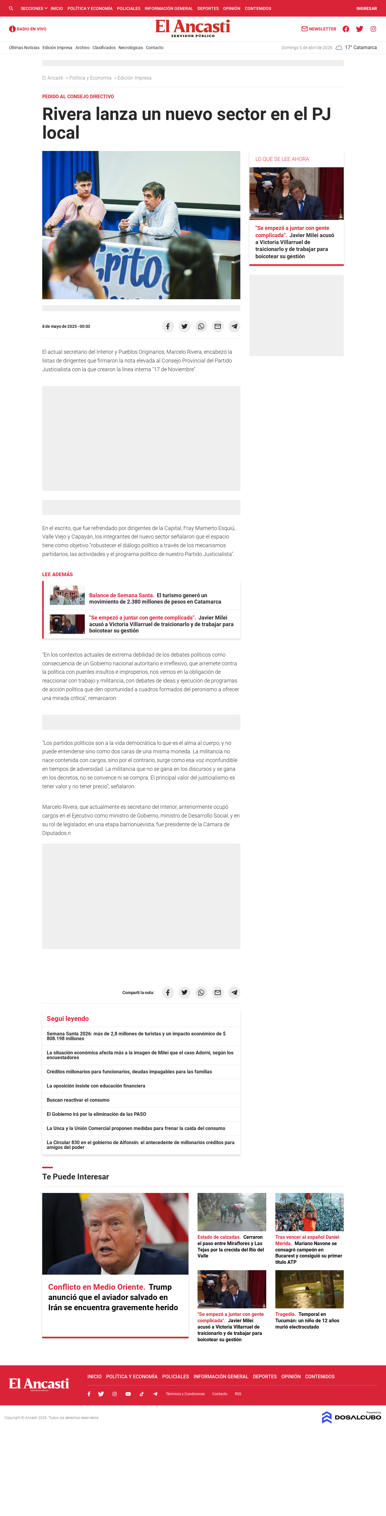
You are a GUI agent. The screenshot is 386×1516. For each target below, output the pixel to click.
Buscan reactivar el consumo (78, 1100)
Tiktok (142, 1394)
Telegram (155, 1394)
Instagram (115, 1394)
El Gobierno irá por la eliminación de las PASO (96, 1114)
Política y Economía (90, 8)
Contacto (154, 47)
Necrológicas (131, 47)
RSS (238, 1394)
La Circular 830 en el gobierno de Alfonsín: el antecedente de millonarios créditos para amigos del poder (141, 1145)
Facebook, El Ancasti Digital (88, 1394)
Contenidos (258, 8)
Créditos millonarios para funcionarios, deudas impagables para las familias (129, 1072)
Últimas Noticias (24, 47)
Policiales (128, 8)
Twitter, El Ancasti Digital (101, 1394)
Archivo (82, 47)
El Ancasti (53, 78)
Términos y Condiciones (185, 1394)
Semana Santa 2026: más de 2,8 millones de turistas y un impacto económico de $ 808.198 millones (136, 1036)
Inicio (57, 8)
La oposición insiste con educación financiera (96, 1086)
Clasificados (104, 47)
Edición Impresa (57, 47)
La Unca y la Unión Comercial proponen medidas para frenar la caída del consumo (136, 1128)
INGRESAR (366, 8)
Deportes (208, 8)
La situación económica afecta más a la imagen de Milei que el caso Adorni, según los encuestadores (140, 1055)
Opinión (231, 8)
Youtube (128, 1394)
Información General (169, 8)
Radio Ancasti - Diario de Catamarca (27, 29)
